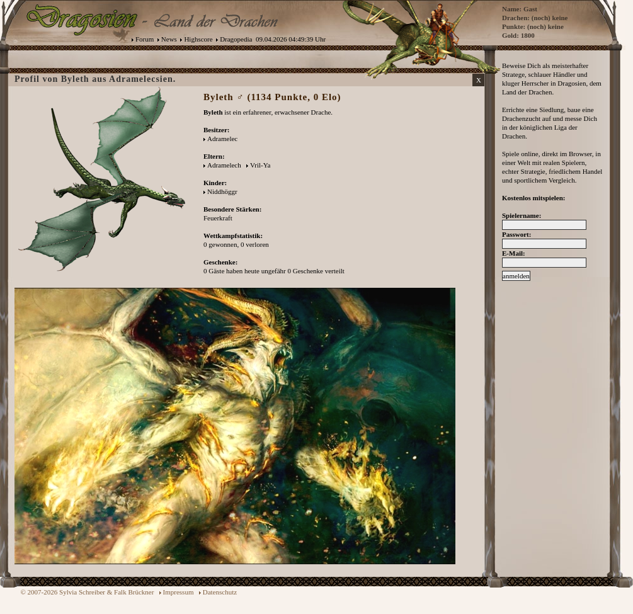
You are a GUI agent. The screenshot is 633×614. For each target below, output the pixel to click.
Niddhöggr (222, 191)
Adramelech (224, 165)
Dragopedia (236, 39)
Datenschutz (220, 592)
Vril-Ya (260, 165)
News (169, 39)
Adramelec (222, 138)
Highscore (198, 39)
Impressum (178, 592)
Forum (144, 39)
